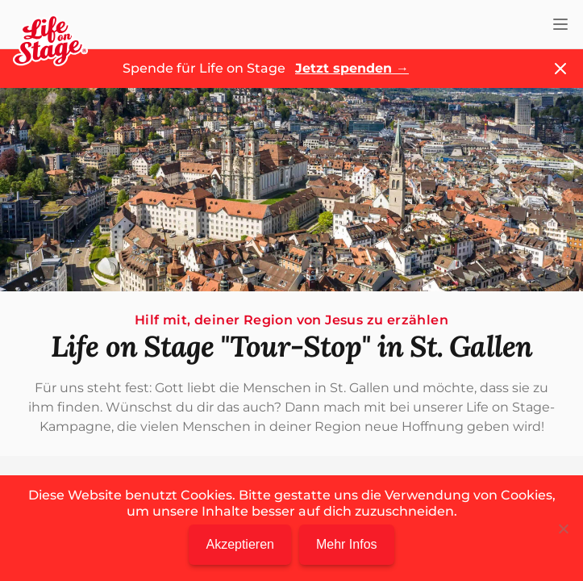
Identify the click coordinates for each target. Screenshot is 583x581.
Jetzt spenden (352, 68)
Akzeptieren (240, 544)
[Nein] (563, 528)
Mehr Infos (346, 544)
